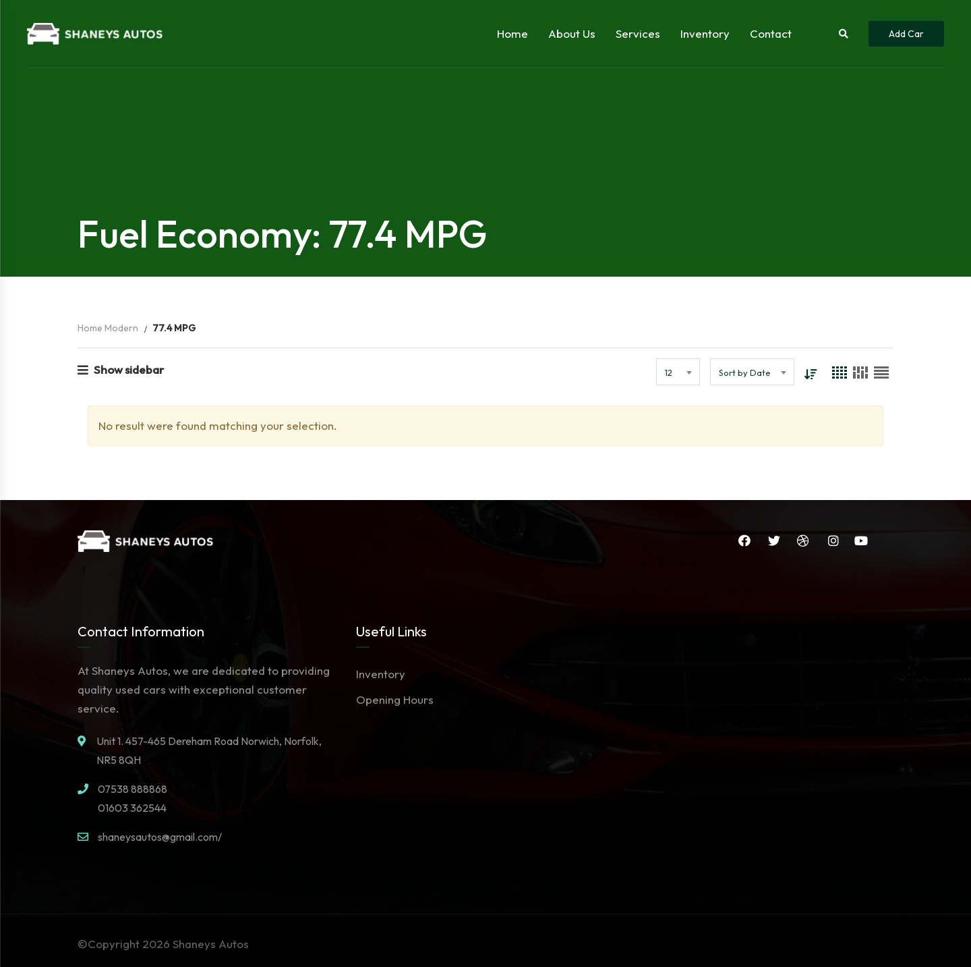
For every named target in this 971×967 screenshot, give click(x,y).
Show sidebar (121, 369)
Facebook (743, 540)
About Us (571, 33)
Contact (771, 33)
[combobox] (678, 371)
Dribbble (802, 540)
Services (638, 33)
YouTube (861, 540)
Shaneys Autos (211, 944)
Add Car (906, 34)
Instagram (832, 540)
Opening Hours (395, 699)
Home (512, 33)
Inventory (705, 33)
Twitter (773, 540)
